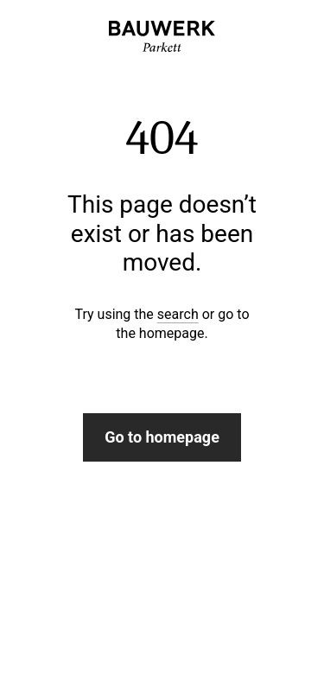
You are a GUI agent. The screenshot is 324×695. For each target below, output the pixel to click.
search (178, 314)
